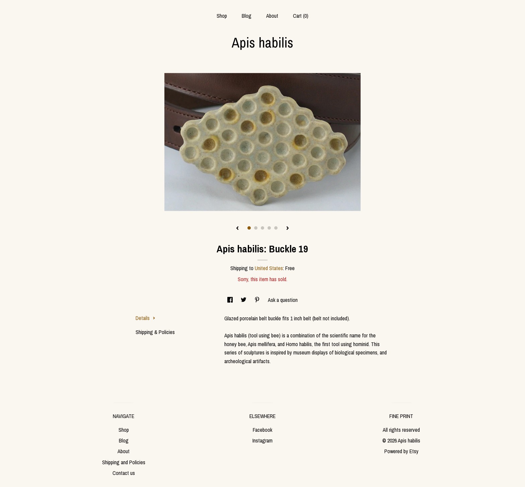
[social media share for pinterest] (257, 300)
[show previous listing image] (237, 228)
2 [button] (255, 228)
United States (269, 268)
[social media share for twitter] (244, 300)
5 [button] (276, 228)
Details (145, 318)
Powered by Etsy (401, 451)
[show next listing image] (287, 228)
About (272, 15)
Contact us (123, 473)
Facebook (262, 429)
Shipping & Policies (155, 332)
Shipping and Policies (123, 462)
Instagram (262, 440)
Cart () (300, 15)
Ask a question (283, 300)
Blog (246, 15)
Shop (222, 15)
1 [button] (249, 228)
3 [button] (262, 228)
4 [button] (269, 228)
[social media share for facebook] (230, 300)
